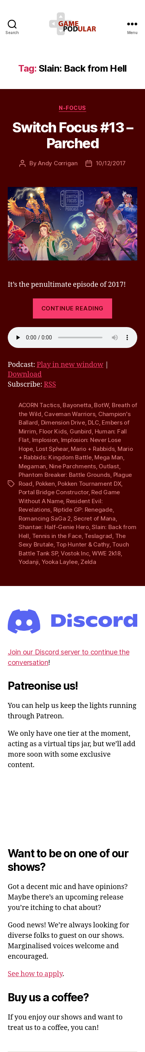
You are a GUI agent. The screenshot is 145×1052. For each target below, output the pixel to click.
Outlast (109, 466)
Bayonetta (77, 405)
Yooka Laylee (60, 561)
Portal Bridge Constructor (54, 492)
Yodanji (29, 561)
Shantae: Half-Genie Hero (54, 527)
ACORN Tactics (39, 405)
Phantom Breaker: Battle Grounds (64, 474)
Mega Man (108, 457)
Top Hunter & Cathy (82, 544)
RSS (50, 384)
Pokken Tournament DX (89, 483)
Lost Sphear (52, 448)
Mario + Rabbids (92, 448)
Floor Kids (53, 431)
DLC (93, 422)
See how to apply (35, 974)
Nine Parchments (72, 466)
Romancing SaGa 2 (45, 518)
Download (25, 374)
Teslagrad (98, 536)
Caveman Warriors (69, 414)
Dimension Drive (63, 422)
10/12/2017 (111, 163)
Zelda (88, 561)
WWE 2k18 (106, 553)
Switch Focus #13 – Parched (72, 135)
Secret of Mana (94, 518)
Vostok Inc (75, 553)
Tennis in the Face (57, 536)
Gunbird (81, 431)
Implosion (45, 440)
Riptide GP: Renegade (83, 509)
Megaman (32, 466)
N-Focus (72, 108)
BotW (101, 405)
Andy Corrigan (58, 163)
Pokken (45, 483)
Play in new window (70, 364)
